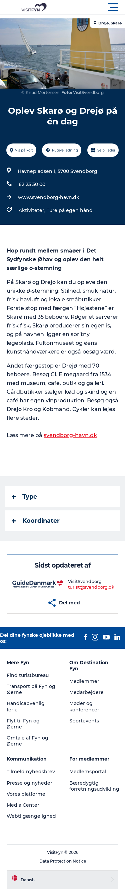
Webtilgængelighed (31, 816)
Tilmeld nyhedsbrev (31, 772)
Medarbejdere (86, 692)
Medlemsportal (87, 772)
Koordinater (36, 520)
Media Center (23, 805)
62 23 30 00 (32, 184)
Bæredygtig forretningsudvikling (94, 786)
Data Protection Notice (62, 861)
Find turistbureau (28, 675)
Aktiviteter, (33, 210)
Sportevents (84, 721)
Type (24, 496)
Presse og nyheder (29, 783)
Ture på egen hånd (70, 210)
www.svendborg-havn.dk (48, 197)
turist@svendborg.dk (91, 587)
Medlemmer (84, 681)
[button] (92, 7)
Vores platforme (26, 794)
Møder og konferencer (84, 706)
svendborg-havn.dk (70, 435)
